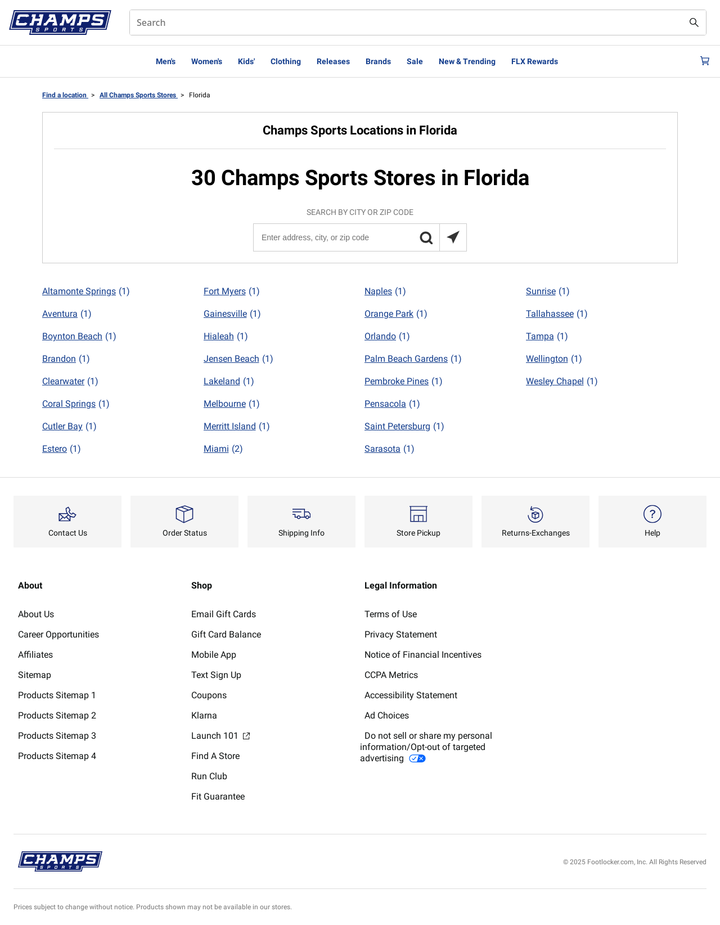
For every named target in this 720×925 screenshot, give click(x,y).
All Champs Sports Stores (139, 95)
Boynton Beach (79, 336)
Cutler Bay (69, 426)
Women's (206, 61)
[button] (425, 237)
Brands (378, 61)
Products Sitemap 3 (57, 735)
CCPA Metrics (391, 675)
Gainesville (232, 314)
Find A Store (215, 756)
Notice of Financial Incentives (423, 654)
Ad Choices (386, 715)
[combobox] (418, 22)
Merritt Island (237, 426)
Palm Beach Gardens (413, 359)
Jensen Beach (238, 359)
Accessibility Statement (410, 695)
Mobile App (213, 654)
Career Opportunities (58, 634)
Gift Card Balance (226, 634)
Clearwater (70, 381)
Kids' (246, 61)
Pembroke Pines (403, 381)
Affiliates (35, 654)
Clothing (286, 61)
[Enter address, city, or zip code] (359, 237)
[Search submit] (694, 22)
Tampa (547, 336)
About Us (36, 614)
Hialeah (226, 336)
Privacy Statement (400, 634)
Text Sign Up (216, 675)
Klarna (204, 715)
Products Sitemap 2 (57, 715)
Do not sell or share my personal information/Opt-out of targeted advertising (426, 747)
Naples (385, 291)
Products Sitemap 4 (57, 756)
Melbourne (232, 404)
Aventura (67, 314)
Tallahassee (557, 314)
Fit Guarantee (218, 796)
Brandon (66, 359)
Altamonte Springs (86, 291)
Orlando (387, 336)
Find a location (65, 95)
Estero (61, 449)
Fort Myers (232, 291)
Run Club (209, 776)
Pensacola (392, 404)
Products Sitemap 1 (57, 695)
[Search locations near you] (452, 237)
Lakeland (229, 381)
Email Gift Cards (223, 614)
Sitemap (34, 675)
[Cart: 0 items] (702, 61)
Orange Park (396, 314)
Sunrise (548, 291)
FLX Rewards (534, 61)
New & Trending (467, 61)
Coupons (209, 695)
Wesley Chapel (562, 381)
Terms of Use (390, 614)
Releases (333, 61)
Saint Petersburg (404, 426)
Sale (415, 61)
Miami (223, 449)
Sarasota (389, 449)
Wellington (554, 359)
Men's (166, 61)
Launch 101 (220, 735)
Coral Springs (76, 404)
